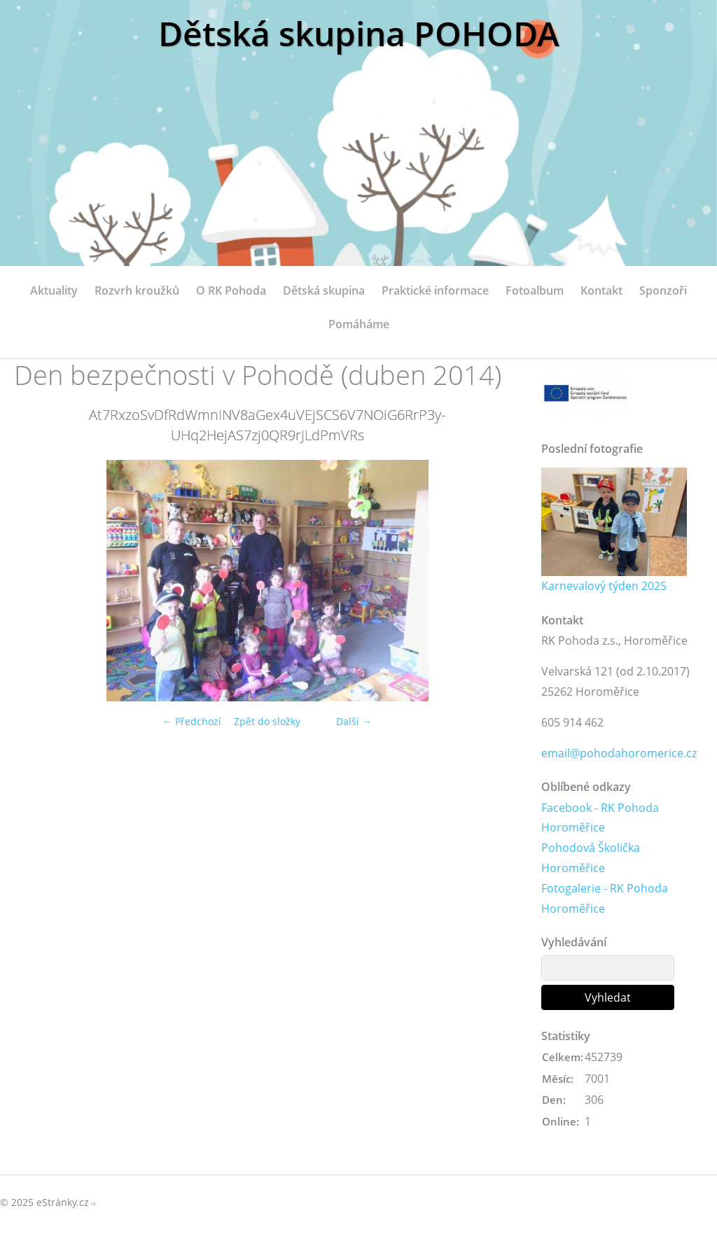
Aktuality (54, 290)
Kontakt (601, 290)
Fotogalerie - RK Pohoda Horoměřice (604, 898)
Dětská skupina (324, 290)
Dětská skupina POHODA (358, 33)
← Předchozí (191, 721)
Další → (354, 721)
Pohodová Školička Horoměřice (590, 858)
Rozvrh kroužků (137, 290)
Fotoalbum (535, 290)
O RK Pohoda (231, 290)
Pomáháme (358, 324)
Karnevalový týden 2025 (604, 586)
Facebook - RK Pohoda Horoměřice (600, 818)
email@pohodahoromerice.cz (619, 753)
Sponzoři (663, 290)
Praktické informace (435, 290)
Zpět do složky (267, 721)
